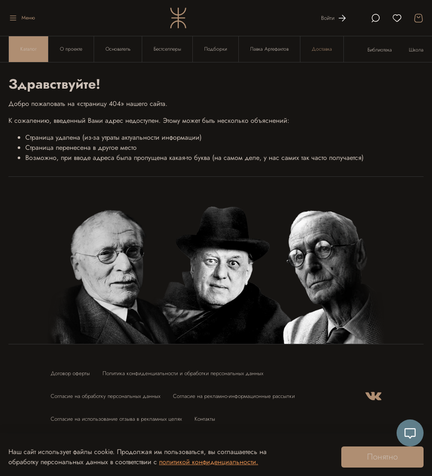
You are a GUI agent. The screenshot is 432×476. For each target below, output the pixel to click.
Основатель (117, 49)
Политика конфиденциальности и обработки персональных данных (183, 373)
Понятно (382, 457)
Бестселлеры (167, 49)
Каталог (28, 49)
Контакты (204, 419)
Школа (416, 50)
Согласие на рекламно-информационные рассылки (234, 396)
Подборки (215, 49)
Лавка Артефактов (269, 49)
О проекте (71, 49)
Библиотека (379, 50)
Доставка (322, 49)
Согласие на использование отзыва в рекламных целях (116, 419)
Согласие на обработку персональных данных (105, 396)
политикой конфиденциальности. (208, 462)
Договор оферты (70, 373)
